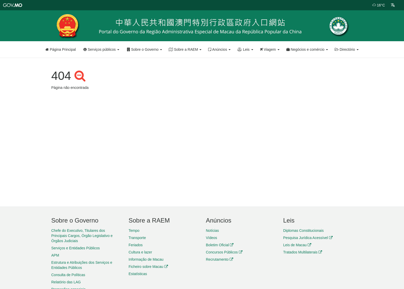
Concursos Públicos (224, 252)
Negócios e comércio (307, 49)
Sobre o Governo (144, 49)
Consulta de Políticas (68, 275)
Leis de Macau (297, 245)
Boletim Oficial (219, 245)
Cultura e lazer (140, 252)
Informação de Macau (146, 259)
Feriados (135, 245)
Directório (347, 49)
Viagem (270, 49)
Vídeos (211, 238)
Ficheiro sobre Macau (148, 267)
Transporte (137, 238)
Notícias (212, 230)
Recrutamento (219, 259)
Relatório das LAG (66, 282)
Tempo (134, 230)
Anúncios (219, 49)
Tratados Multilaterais (302, 252)
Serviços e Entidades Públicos (75, 248)
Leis (245, 49)
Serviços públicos (101, 49)
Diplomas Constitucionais (303, 230)
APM (55, 255)
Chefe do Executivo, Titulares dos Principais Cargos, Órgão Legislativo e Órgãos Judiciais (82, 235)
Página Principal (60, 49)
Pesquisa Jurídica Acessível (308, 238)
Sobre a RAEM (185, 49)
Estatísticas (138, 274)
